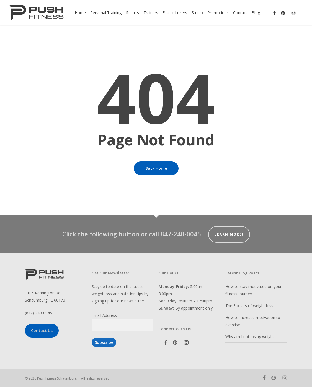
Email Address (104, 315)
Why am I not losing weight (249, 336)
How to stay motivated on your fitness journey (253, 290)
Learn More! (229, 234)
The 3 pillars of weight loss (249, 305)
